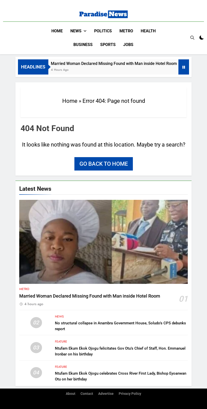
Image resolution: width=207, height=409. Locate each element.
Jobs (128, 44)
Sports (108, 44)
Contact (86, 393)
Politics (103, 31)
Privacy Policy (130, 393)
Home (57, 31)
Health (148, 31)
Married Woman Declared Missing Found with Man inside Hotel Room (122, 63)
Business (83, 44)
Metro (126, 31)
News (75, 31)
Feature (61, 341)
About (70, 393)
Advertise (106, 393)
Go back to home (103, 163)
